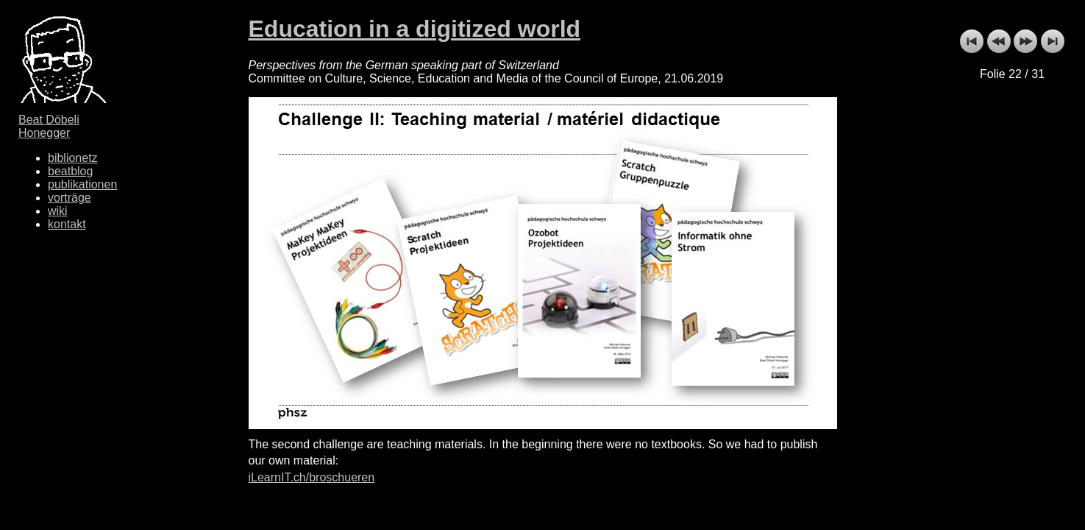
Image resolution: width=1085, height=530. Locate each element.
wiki (58, 211)
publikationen (82, 184)
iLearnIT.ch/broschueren (312, 477)
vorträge (69, 197)
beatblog (70, 171)
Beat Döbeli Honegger (48, 126)
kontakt (67, 224)
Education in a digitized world (415, 28)
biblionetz (73, 158)
